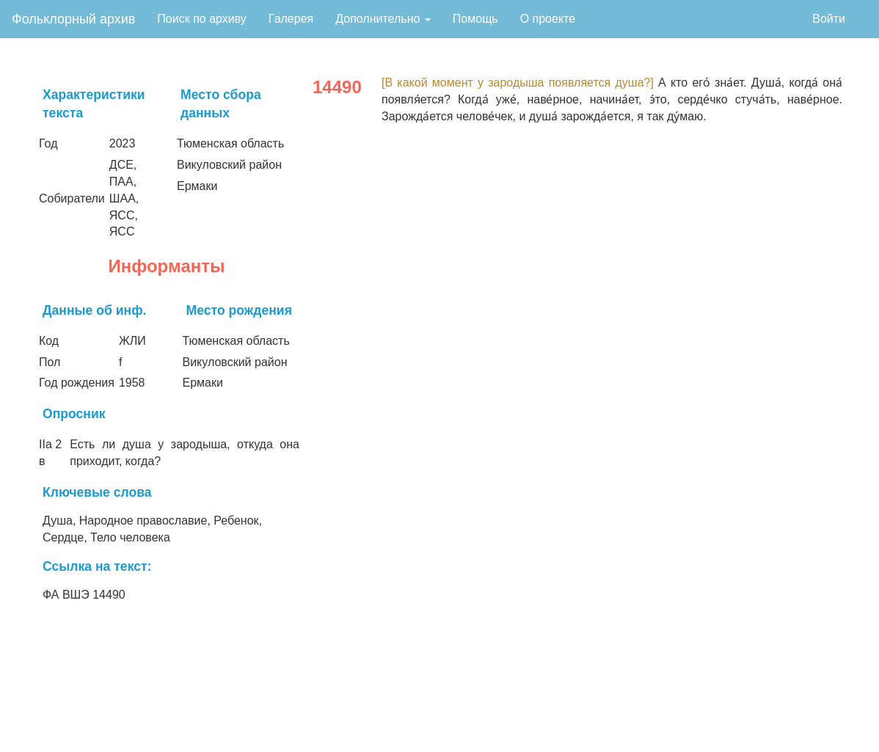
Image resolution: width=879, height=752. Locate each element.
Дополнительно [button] (383, 18)
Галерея (291, 18)
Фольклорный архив (73, 19)
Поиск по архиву (202, 18)
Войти (828, 18)
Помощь (475, 18)
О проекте (547, 18)
